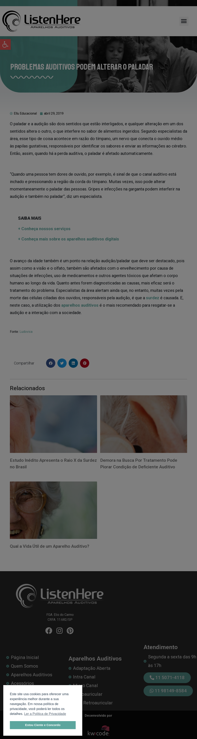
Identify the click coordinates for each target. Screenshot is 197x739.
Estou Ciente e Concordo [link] (42, 725)
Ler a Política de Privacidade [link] (45, 714)
